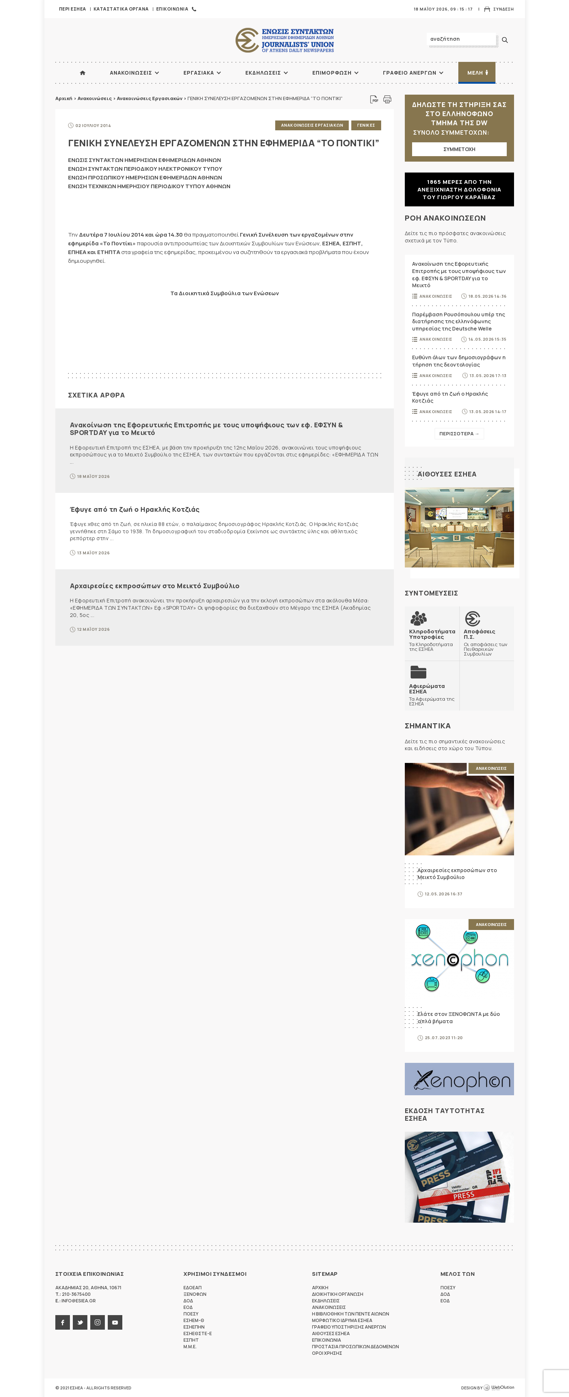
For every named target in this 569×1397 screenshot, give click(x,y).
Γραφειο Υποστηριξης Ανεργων (349, 1327)
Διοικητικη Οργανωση (337, 1294)
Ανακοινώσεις (95, 98)
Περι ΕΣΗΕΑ (72, 9)
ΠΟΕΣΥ (190, 1314)
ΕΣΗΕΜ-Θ (193, 1320)
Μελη (475, 72)
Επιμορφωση (332, 72)
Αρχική (63, 98)
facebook (62, 1322)
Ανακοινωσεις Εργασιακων (312, 125)
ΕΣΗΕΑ (285, 40)
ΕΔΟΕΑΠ (192, 1288)
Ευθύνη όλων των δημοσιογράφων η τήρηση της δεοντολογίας (459, 361)
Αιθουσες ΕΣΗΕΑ (447, 474)
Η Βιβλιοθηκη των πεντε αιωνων (350, 1314)
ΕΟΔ (188, 1307)
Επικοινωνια (172, 9)
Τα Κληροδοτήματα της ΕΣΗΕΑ (432, 640)
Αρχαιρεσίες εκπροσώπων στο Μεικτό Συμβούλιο (155, 585)
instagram (97, 1322)
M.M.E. (190, 1346)
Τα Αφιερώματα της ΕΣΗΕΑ (432, 694)
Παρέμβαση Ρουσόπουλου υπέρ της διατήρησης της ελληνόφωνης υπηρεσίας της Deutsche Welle (458, 321)
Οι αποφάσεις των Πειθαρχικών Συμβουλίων (487, 642)
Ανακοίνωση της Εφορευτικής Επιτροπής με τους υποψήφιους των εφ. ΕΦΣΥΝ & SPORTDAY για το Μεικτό (206, 428)
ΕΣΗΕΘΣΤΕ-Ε (197, 1333)
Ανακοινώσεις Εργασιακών (149, 98)
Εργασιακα (198, 72)
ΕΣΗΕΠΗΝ (194, 1327)
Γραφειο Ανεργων (409, 72)
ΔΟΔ (188, 1301)
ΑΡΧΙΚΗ (83, 73)
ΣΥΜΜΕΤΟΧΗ (459, 149)
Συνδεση (503, 9)
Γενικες (366, 125)
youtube (115, 1322)
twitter (80, 1322)
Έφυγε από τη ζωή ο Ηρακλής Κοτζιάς (135, 509)
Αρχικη (320, 1288)
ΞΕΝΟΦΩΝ (194, 1294)
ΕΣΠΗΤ (191, 1340)
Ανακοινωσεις (131, 72)
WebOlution (498, 1388)
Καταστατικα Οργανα (121, 9)
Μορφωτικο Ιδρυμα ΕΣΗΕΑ (342, 1320)
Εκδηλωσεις (263, 72)
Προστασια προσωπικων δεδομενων (355, 1346)
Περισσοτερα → (459, 433)
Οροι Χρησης (327, 1353)
